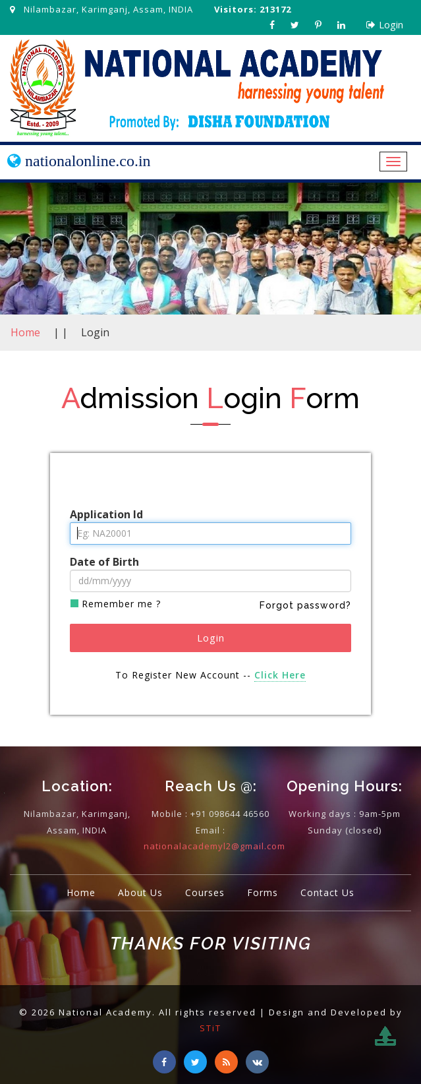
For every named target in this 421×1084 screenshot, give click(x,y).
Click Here (280, 675)
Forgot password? (305, 605)
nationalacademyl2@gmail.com (214, 846)
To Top (396, 1047)
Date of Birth (104, 562)
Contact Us (327, 892)
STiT (210, 1028)
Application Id (106, 514)
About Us (140, 892)
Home (25, 332)
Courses (205, 892)
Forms (262, 892)
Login (384, 24)
